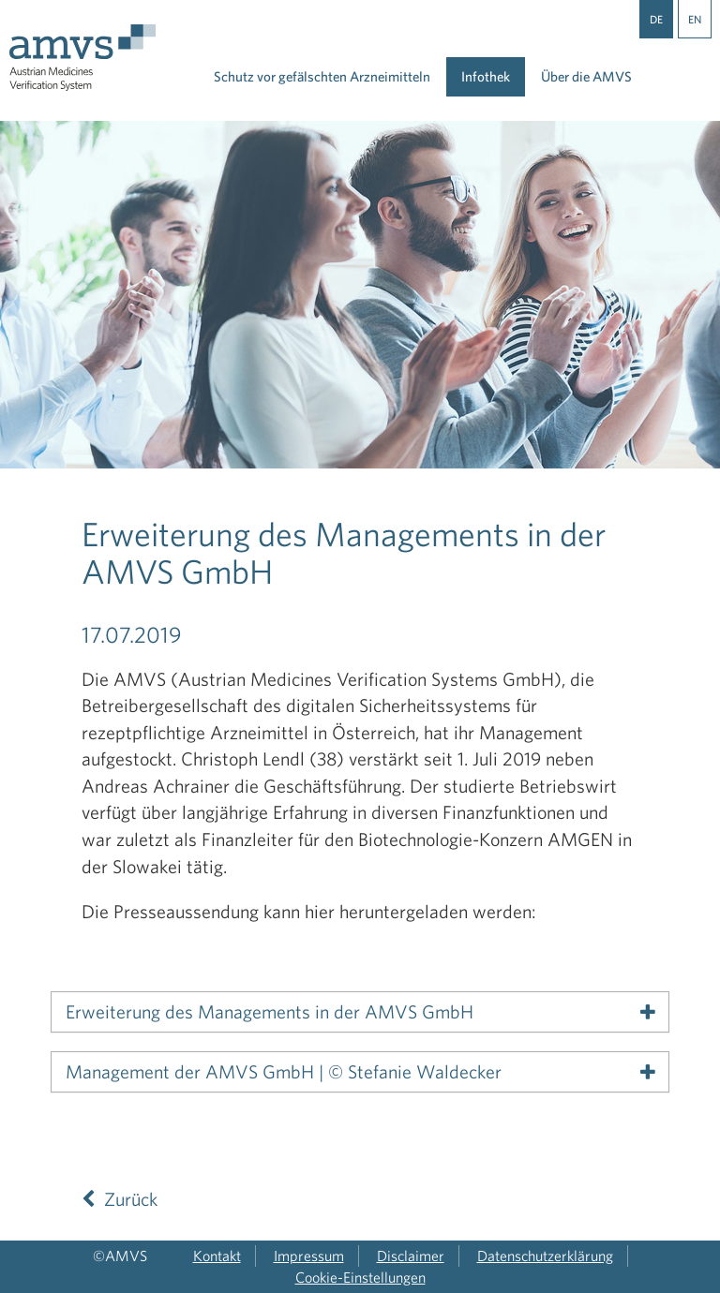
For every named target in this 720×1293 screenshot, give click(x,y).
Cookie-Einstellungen (360, 1277)
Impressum (309, 1255)
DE (656, 18)
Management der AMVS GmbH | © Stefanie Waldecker (284, 1072)
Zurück (120, 1199)
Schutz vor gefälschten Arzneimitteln (322, 76)
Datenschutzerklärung (545, 1255)
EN (694, 18)
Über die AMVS (586, 76)
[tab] (360, 1012)
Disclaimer (410, 1255)
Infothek (485, 76)
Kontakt (217, 1255)
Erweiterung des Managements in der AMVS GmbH (269, 1012)
